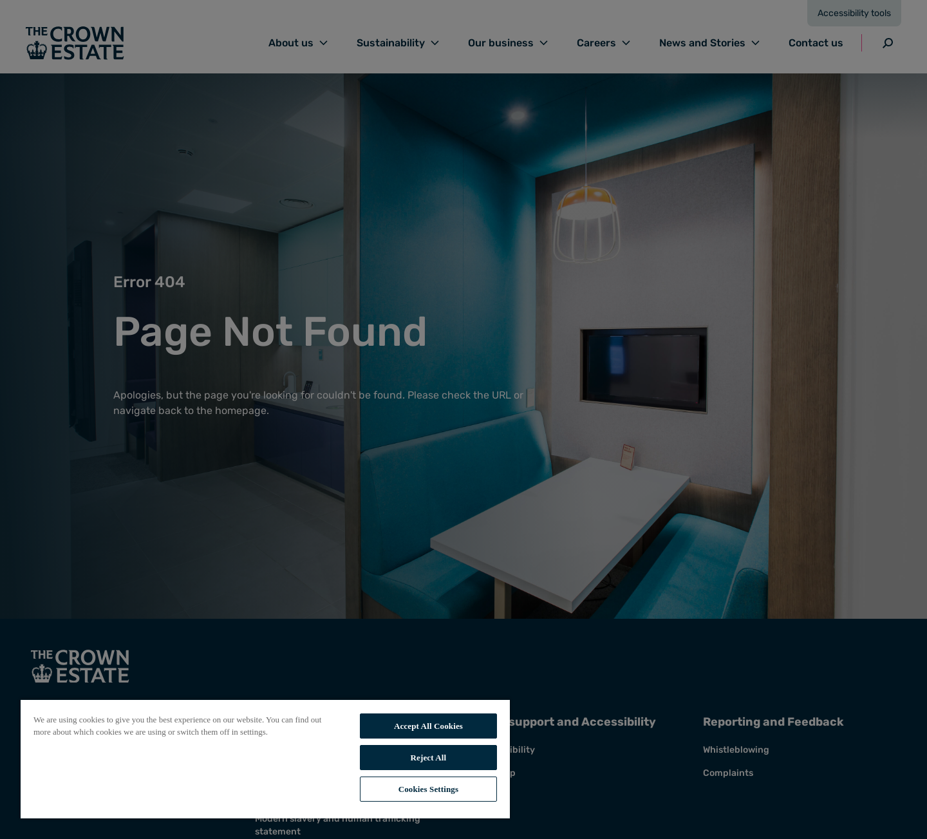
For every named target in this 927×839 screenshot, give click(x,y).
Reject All (429, 757)
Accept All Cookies (428, 726)
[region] (265, 758)
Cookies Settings (428, 789)
